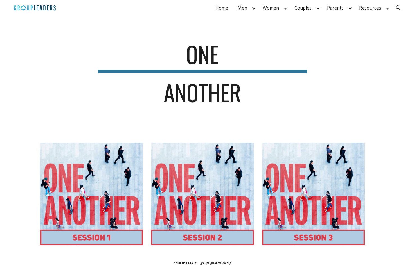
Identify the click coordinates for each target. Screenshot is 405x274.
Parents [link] (335, 8)
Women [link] (271, 8)
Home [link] (221, 8)
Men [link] (242, 8)
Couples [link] (303, 8)
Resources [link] (370, 8)
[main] (202, 76)
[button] (398, 8)
